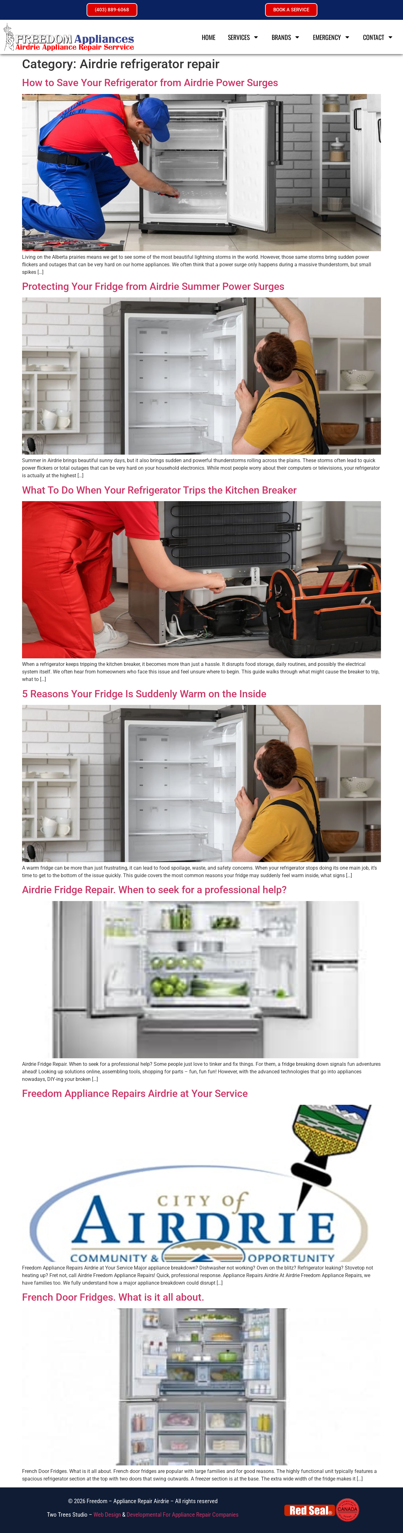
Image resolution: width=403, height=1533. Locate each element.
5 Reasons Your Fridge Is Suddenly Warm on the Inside (144, 694)
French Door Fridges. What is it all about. (113, 1297)
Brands (286, 37)
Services (243, 37)
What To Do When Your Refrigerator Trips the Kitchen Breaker (159, 490)
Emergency (331, 37)
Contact (378, 37)
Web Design (107, 1514)
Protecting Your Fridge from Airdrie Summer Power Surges (153, 286)
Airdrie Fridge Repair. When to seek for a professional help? (154, 890)
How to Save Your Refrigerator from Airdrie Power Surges (150, 83)
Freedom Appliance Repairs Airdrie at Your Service (135, 1093)
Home (208, 37)
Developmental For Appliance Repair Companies (183, 1514)
